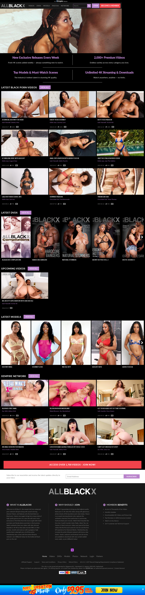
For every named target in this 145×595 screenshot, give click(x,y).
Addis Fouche (63, 161)
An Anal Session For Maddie (13, 447)
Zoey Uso (107, 449)
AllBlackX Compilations (11, 260)
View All (45, 87)
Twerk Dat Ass (103, 197)
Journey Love (61, 122)
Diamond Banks (72, 530)
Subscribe (131, 476)
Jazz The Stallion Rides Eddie (109, 158)
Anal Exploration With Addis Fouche (64, 158)
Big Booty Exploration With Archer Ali (17, 301)
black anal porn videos (69, 525)
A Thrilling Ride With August (13, 158)
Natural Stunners (69, 260)
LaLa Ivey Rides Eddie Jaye (12, 197)
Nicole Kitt (110, 122)
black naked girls (16, 532)
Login (95, 6)
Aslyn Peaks (75, 523)
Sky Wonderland (65, 411)
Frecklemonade (65, 199)
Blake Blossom (54, 411)
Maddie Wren (14, 449)
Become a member (110, 6)
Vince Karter (6, 449)
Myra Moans (110, 411)
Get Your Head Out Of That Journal (112, 408)
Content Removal (120, 568)
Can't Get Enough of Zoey (108, 447)
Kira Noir (58, 523)
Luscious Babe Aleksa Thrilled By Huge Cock (67, 447)
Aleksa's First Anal (9, 408)
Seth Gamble (102, 411)
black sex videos (22, 525)
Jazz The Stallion (110, 161)
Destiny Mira (15, 122)
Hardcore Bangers (39, 260)
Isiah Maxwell (6, 122)
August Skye (13, 161)
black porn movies (66, 521)
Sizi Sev (78, 527)
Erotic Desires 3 (128, 260)
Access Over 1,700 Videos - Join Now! (72, 464)
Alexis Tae (82, 523)
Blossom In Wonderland (60, 408)
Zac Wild (5, 411)
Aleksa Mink (12, 411)
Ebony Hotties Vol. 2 (100, 260)
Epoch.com (30, 568)
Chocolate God (54, 199)
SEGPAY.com (89, 568)
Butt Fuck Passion (105, 120)
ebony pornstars (25, 523)
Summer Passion (56, 197)
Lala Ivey (12, 199)
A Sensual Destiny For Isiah (13, 120)
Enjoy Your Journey (58, 120)
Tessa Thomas (112, 199)
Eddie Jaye (53, 122)
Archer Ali (14, 303)
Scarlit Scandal (66, 523)
